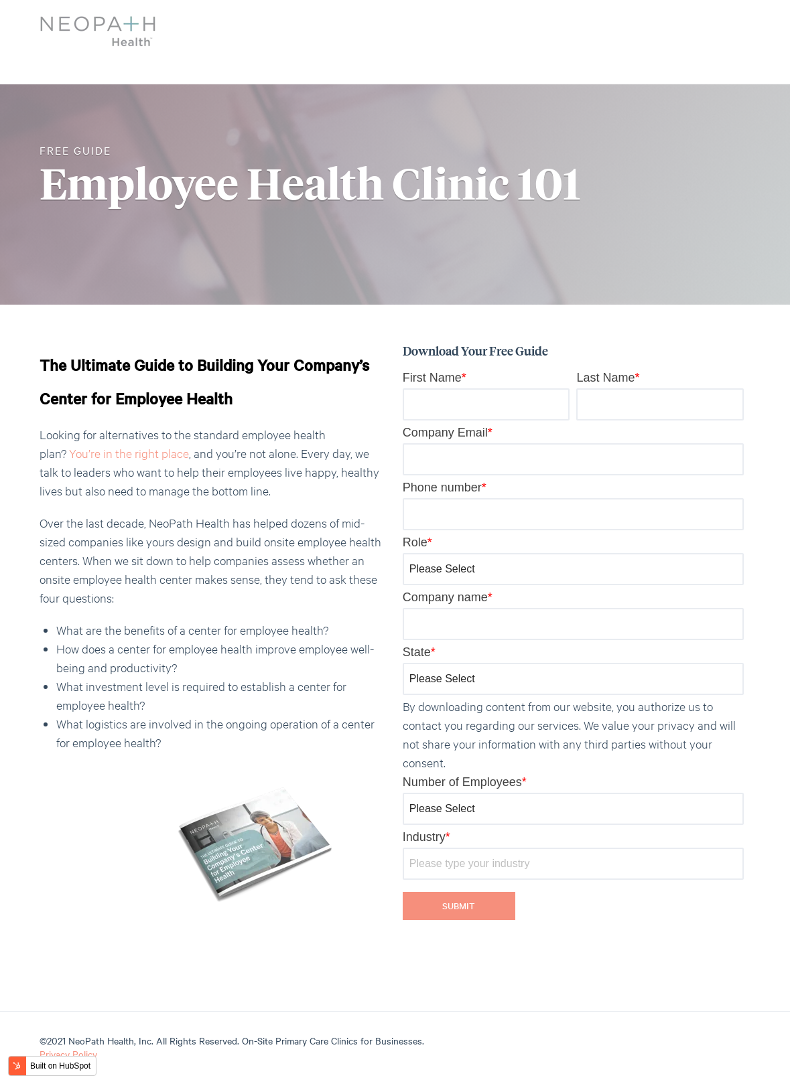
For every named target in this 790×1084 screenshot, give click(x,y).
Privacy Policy (68, 1054)
